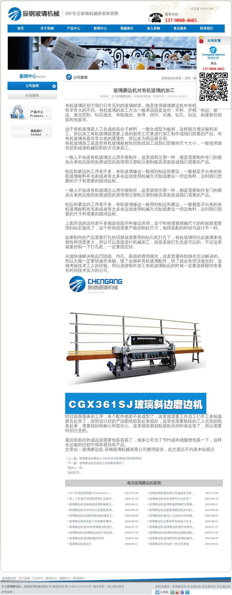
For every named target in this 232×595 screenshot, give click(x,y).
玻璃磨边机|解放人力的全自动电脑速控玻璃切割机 (110, 458)
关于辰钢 (47, 28)
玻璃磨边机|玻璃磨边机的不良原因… (92, 532)
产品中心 (73, 28)
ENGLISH (207, 8)
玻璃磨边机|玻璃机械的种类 (86, 538)
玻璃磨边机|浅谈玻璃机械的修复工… (92, 515)
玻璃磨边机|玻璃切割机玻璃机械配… (172, 532)
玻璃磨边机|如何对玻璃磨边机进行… (92, 527)
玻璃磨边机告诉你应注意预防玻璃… (91, 510)
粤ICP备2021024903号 (78, 586)
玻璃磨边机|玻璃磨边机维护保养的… (172, 527)
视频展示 (126, 28)
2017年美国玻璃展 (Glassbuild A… (90, 493)
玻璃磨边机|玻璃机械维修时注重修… (172, 504)
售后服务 (180, 28)
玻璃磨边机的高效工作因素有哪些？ (101, 463)
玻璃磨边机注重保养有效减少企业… (171, 521)
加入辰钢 (153, 28)
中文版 (195, 8)
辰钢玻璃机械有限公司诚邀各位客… (171, 493)
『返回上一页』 (75, 467)
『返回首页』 (73, 472)
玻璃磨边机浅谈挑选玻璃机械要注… (91, 504)
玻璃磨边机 (124, 96)
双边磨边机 (209, 586)
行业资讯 (32, 95)
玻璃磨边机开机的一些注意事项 (169, 544)
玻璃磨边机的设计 (80, 544)
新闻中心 (100, 28)
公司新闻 (32, 86)
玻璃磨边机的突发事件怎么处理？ (170, 498)
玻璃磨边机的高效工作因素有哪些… (91, 521)
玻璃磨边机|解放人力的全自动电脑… (172, 515)
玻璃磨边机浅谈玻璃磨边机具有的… (171, 510)
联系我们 (206, 28)
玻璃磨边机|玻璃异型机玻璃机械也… (172, 538)
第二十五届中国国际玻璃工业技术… (91, 498)
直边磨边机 (224, 586)
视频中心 (65, 578)
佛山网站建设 (115, 586)
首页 (20, 28)
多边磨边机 (194, 586)
